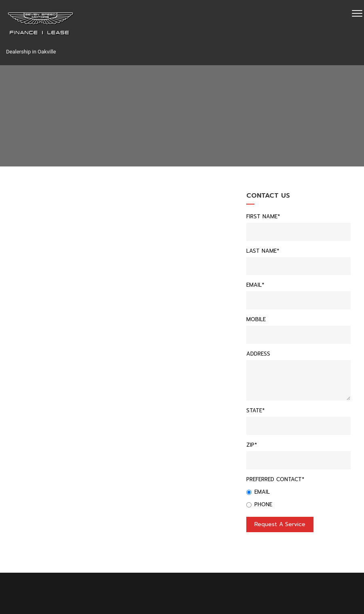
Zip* (251, 445)
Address (258, 354)
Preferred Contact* (275, 479)
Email (258, 492)
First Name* (263, 216)
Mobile (256, 319)
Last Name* (262, 251)
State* (255, 410)
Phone (259, 504)
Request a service (279, 524)
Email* (255, 285)
